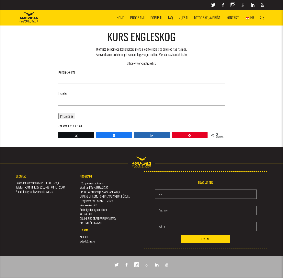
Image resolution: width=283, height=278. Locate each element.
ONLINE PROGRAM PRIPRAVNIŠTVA (98, 218)
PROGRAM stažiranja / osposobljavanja (100, 192)
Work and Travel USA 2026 (94, 187)
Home (120, 17)
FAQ (170, 17)
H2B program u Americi (92, 183)
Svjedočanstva (87, 241)
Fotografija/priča (207, 17)
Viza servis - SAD (88, 205)
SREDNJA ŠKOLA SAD (91, 223)
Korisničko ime (66, 72)
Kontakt (232, 17)
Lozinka (62, 93)
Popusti (156, 17)
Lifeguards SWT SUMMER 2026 (96, 200)
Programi (137, 17)
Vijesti (183, 17)
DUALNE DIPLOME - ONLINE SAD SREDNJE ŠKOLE (105, 196)
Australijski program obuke (94, 209)
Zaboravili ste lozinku (70, 126)
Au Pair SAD (86, 214)
